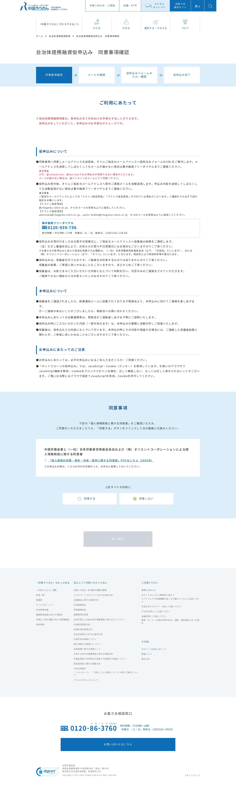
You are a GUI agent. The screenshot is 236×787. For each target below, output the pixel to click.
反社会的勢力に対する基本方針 (88, 634)
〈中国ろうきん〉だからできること (59, 24)
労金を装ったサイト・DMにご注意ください (161, 606)
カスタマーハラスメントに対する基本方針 (93, 595)
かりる (97, 24)
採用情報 (40, 624)
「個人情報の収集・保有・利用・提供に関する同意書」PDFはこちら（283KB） (101, 460)
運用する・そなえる (155, 24)
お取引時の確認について (85, 639)
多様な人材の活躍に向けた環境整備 (52, 619)
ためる (126, 24)
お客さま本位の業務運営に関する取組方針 (93, 654)
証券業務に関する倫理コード (87, 649)
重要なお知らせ (148, 590)
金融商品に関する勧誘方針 (86, 600)
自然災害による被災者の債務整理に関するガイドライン (99, 619)
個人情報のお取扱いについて (87, 644)
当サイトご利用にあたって (153, 649)
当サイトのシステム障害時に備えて (158, 595)
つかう (185, 24)
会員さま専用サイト (180, 6)
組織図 (39, 600)
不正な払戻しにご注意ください (155, 611)
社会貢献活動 (42, 610)
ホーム (39, 36)
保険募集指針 (80, 610)
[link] (47, 772)
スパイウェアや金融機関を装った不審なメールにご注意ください (170, 600)
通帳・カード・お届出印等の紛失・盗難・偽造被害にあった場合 (170, 621)
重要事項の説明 (81, 614)
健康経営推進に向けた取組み (49, 614)
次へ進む (118, 539)
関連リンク (146, 654)
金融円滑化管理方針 (83, 629)
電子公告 (145, 659)
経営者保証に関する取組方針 (87, 663)
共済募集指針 (80, 605)
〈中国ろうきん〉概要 (46, 590)
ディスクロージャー (45, 605)
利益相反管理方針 (82, 624)
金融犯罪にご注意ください (153, 616)
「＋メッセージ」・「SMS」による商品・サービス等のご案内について (106, 673)
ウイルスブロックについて (86, 680)
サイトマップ (193, 775)
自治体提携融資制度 (59, 36)
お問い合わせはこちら (118, 744)
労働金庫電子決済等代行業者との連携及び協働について (99, 659)
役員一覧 (40, 595)
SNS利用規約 (80, 668)
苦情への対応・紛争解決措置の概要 (90, 590)
